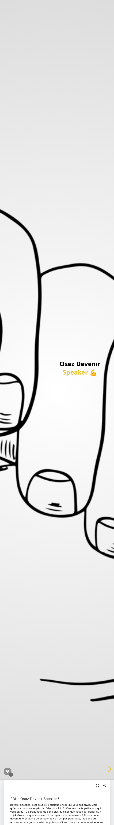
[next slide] (109, 769)
